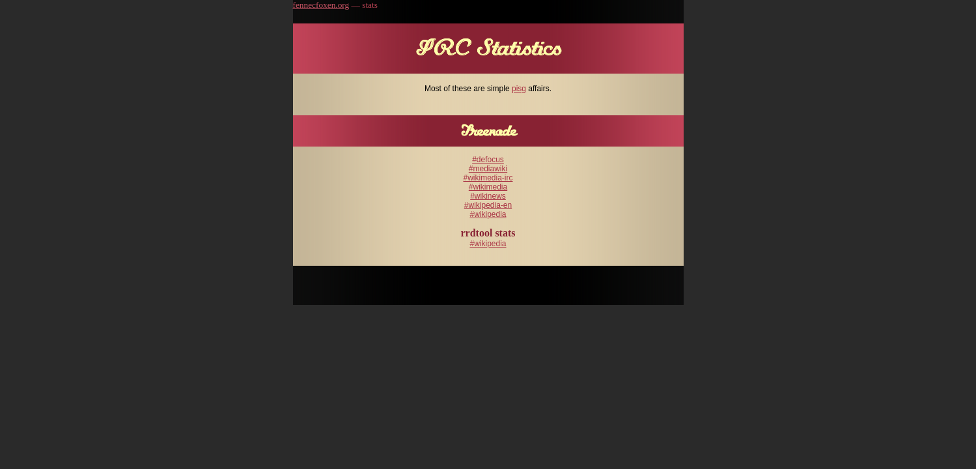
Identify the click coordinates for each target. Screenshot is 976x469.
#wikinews (488, 196)
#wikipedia (487, 214)
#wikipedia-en (488, 205)
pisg (519, 88)
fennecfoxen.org (321, 5)
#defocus (488, 159)
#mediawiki (488, 168)
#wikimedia (488, 187)
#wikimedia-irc (487, 177)
